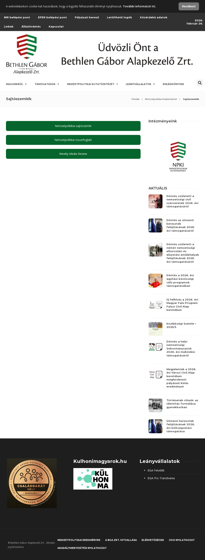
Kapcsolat (56, 26)
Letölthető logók (119, 17)
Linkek (9, 26)
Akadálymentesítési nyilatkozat (82, 547)
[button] (199, 83)
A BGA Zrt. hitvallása (121, 540)
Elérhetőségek (153, 540)
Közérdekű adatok (153, 17)
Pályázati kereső (87, 17)
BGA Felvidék (156, 470)
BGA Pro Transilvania (161, 478)
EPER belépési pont (52, 17)
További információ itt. (139, 6)
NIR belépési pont (17, 17)
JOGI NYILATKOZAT (182, 540)
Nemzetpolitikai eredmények (78, 540)
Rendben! (188, 6)
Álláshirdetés (31, 26)
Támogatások (47, 84)
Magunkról (16, 84)
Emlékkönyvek (173, 84)
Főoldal (135, 99)
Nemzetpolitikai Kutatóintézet (92, 84)
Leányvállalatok (140, 84)
